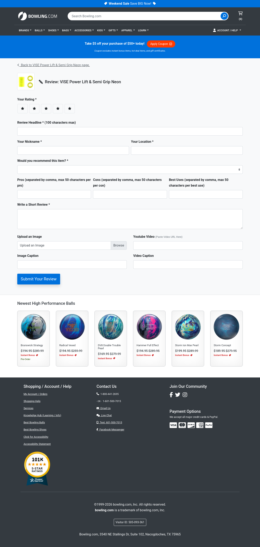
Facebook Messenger (110, 429)
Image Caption (28, 256)
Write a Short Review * (33, 204)
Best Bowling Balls (34, 422)
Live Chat (104, 415)
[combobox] (144, 16)
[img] (208, 425)
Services (28, 408)
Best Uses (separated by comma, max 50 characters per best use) (199, 182)
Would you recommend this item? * (42, 161)
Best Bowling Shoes (35, 429)
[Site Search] (224, 16)
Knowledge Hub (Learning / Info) (42, 415)
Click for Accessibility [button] (36, 436)
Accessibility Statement (37, 443)
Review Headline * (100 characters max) (46, 122)
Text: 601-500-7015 (109, 422)
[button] (25, 30)
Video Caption (143, 256)
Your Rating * (28, 99)
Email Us (103, 408)
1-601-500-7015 (112, 401)
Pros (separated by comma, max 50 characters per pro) (54, 182)
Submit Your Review (39, 279)
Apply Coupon (161, 43)
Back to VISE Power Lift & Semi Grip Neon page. (53, 65)
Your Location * (142, 142)
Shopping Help (32, 401)
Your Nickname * (29, 142)
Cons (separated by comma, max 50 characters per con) (127, 182)
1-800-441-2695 (107, 394)
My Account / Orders (35, 394)
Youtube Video (157, 237)
